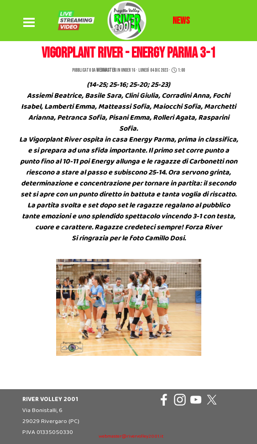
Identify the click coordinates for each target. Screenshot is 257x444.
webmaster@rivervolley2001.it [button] (131, 436)
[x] (212, 400)
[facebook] (164, 400)
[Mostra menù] (29, 23)
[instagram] (180, 400)
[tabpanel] (181, 21)
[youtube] (196, 400)
